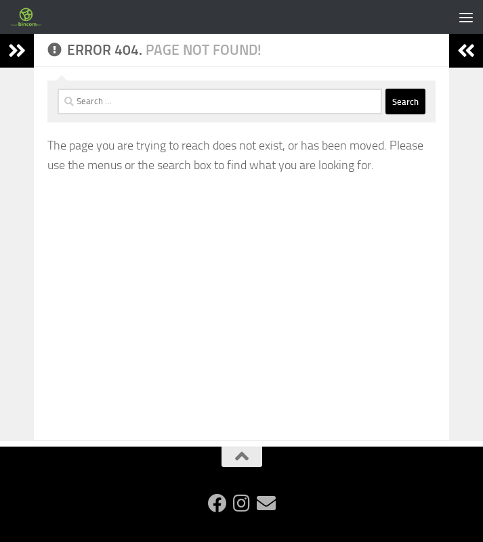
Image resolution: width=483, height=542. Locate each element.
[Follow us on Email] (266, 503)
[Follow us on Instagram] (241, 503)
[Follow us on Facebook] (217, 503)
